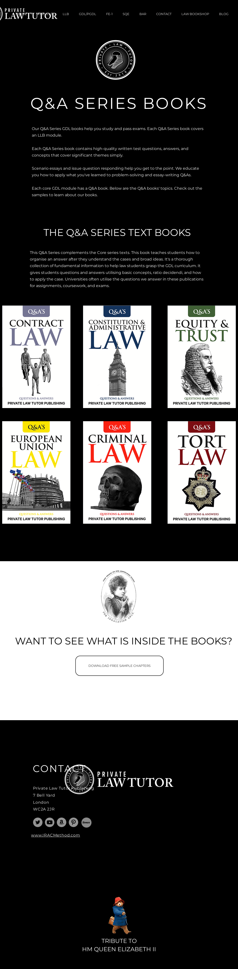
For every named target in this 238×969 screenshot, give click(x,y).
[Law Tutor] (37, 822)
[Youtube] (49, 822)
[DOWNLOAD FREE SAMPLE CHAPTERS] (119, 666)
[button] (45, 14)
